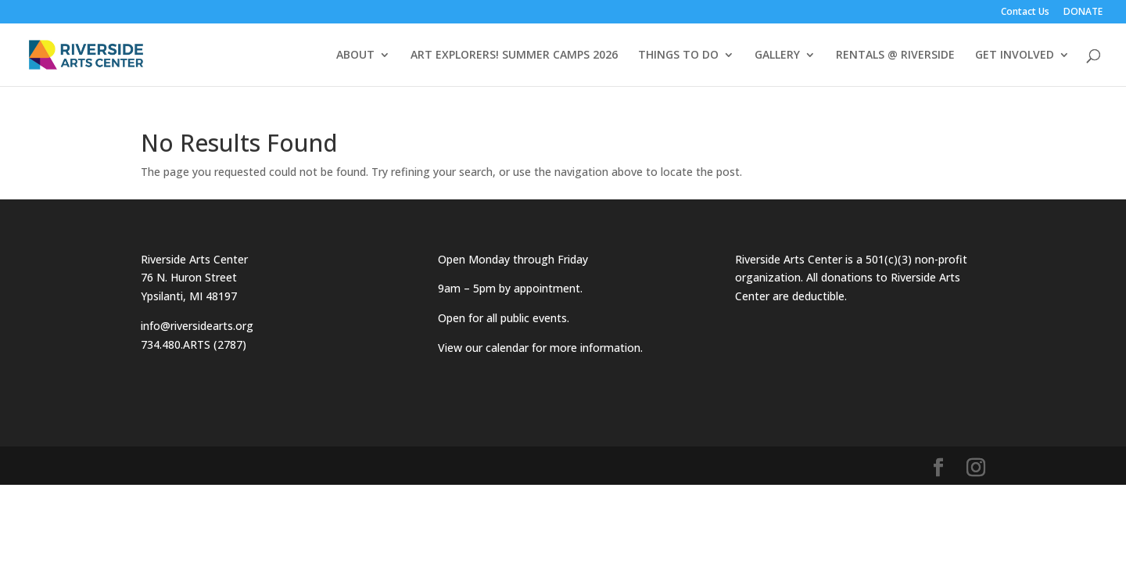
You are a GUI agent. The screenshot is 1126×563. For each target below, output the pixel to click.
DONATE (1083, 12)
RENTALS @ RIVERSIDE (895, 55)
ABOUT (355, 55)
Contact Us (1025, 12)
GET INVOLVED (1014, 55)
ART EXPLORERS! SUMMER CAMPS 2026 (514, 55)
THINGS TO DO (678, 55)
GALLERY (777, 55)
